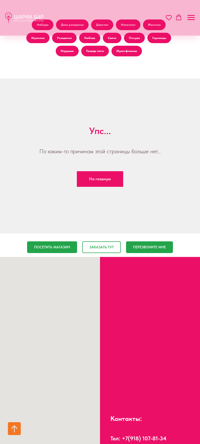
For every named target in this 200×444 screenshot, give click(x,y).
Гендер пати (95, 51)
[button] (169, 17)
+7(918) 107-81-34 (144, 438)
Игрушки (67, 51)
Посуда (134, 38)
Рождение (64, 38)
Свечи (112, 38)
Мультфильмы (126, 51)
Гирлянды (159, 38)
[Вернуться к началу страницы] (14, 428)
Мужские (38, 38)
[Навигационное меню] (191, 17)
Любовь (89, 38)
